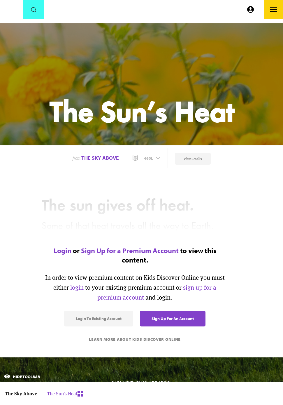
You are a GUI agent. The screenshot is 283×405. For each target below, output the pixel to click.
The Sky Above (100, 157)
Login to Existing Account (99, 318)
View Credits (193, 159)
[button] (146, 158)
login (77, 287)
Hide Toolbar (22, 376)
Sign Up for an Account (173, 318)
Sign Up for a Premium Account (130, 250)
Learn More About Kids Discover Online (135, 339)
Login (62, 250)
